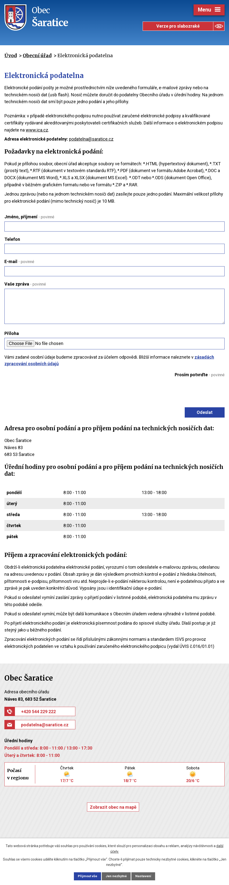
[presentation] (186, 391)
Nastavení (146, 876)
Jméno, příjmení (29, 216)
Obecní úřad (37, 55)
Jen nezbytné (116, 876)
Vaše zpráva (25, 284)
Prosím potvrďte (200, 374)
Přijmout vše (85, 876)
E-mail (19, 261)
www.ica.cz (37, 130)
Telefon (12, 239)
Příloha (11, 333)
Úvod (10, 55)
